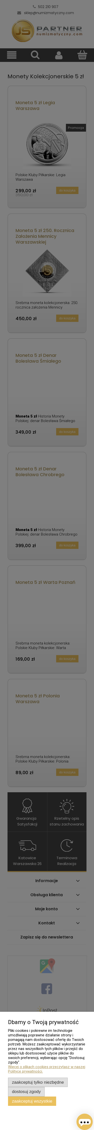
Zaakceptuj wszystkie (32, 1101)
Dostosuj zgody (26, 1091)
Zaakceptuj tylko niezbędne (38, 1082)
